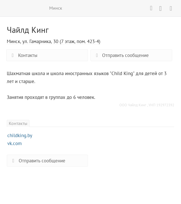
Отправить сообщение (121, 55)
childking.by (19, 135)
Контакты (23, 55)
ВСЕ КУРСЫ (10, 8)
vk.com (14, 143)
